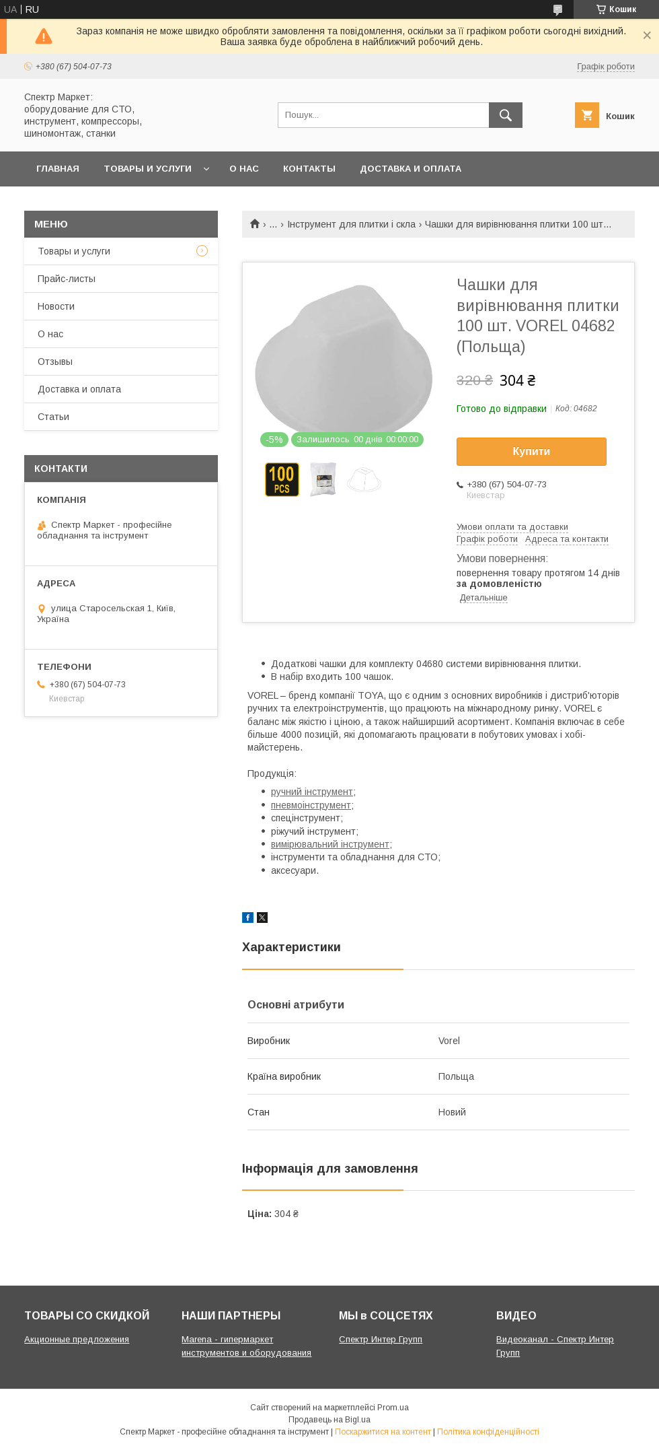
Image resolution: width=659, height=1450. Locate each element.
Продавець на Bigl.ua (329, 1419)
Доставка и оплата (410, 169)
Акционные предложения (76, 1339)
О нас (244, 169)
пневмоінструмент (311, 805)
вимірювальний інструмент (330, 844)
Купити (532, 451)
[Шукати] (505, 115)
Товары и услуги (148, 169)
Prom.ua (393, 1407)
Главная (57, 169)
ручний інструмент (312, 791)
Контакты (309, 169)
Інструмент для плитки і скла (351, 224)
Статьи (53, 416)
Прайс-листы (66, 278)
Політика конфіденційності (488, 1432)
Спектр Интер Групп (380, 1339)
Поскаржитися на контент (383, 1432)
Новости (56, 306)
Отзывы (55, 361)
